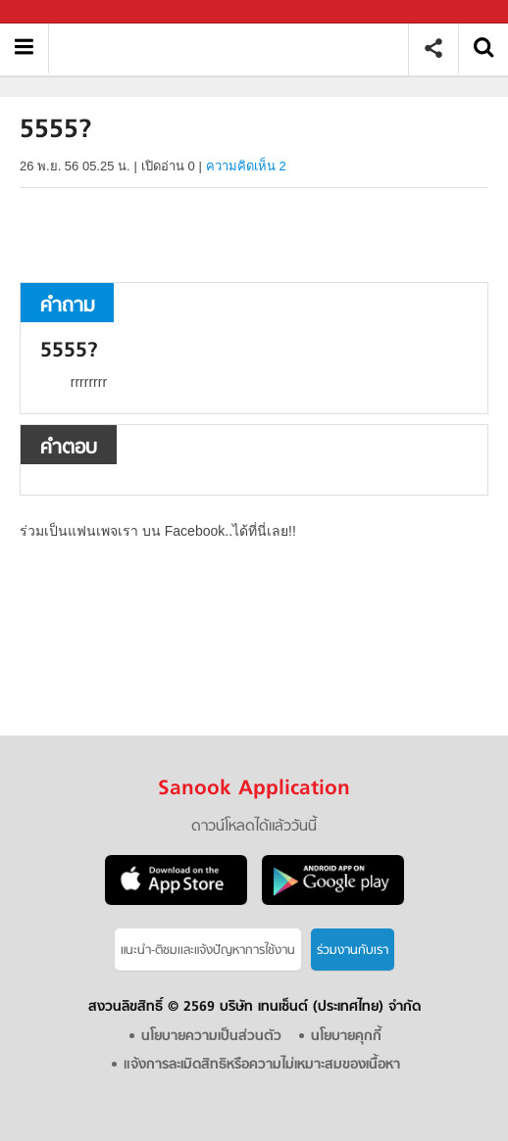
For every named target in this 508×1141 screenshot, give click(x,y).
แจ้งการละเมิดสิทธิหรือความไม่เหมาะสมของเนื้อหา (262, 1065)
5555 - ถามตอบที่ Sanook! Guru (235, 48)
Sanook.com (59, 12)
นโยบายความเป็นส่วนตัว (211, 1036)
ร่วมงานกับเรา (352, 950)
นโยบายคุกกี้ (346, 1036)
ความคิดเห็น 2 (246, 166)
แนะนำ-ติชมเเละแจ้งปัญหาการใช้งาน (208, 950)
